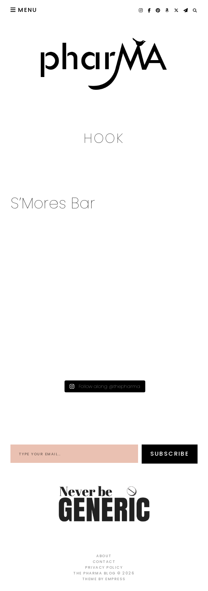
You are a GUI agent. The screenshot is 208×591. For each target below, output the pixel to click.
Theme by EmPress (104, 579)
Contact (104, 561)
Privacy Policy (104, 567)
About (104, 556)
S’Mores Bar (53, 203)
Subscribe (169, 454)
